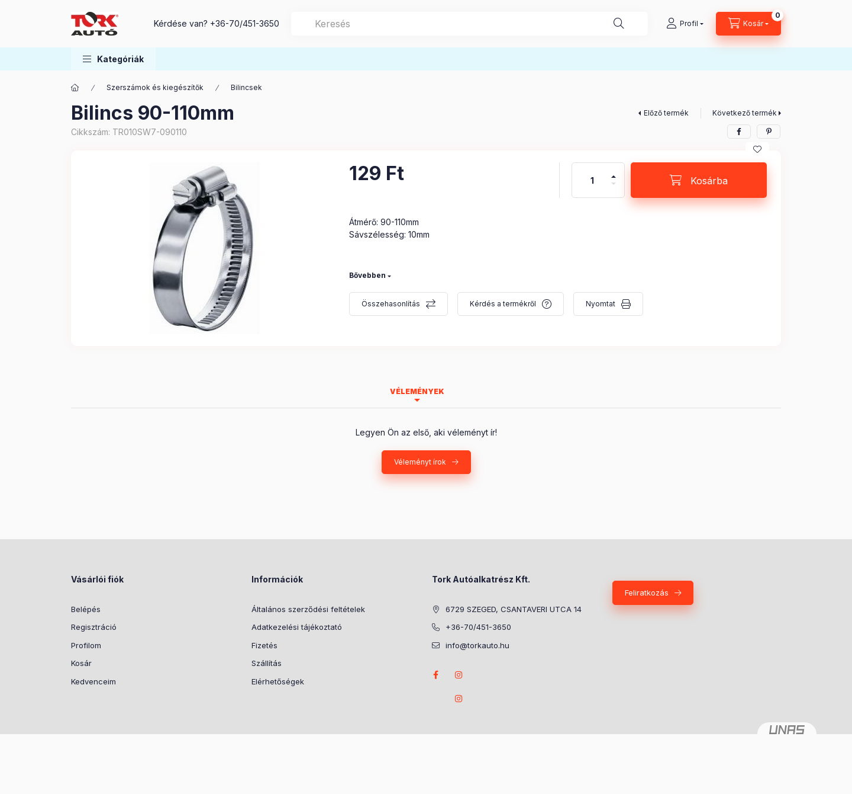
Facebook (435, 675)
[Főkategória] (75, 87)
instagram (459, 675)
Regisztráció (94, 627)
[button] (113, 59)
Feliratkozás (647, 592)
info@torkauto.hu (477, 645)
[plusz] (613, 171)
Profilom (86, 645)
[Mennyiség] (592, 180)
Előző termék (666, 112)
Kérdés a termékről (503, 303)
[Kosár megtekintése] (748, 24)
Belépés (86, 609)
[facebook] (739, 131)
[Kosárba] (699, 180)
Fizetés (264, 645)
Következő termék (744, 112)
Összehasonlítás (391, 303)
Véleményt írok (420, 461)
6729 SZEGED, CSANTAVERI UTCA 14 (514, 609)
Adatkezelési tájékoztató (296, 627)
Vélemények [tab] (417, 391)
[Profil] (685, 24)
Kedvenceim (93, 681)
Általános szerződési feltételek (308, 609)
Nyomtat (600, 303)
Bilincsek (246, 87)
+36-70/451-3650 (244, 23)
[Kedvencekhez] (757, 149)
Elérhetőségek (277, 681)
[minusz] (613, 188)
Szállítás (266, 663)
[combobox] (469, 24)
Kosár (81, 663)
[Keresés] (619, 23)
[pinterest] (768, 131)
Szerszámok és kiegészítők (155, 87)
